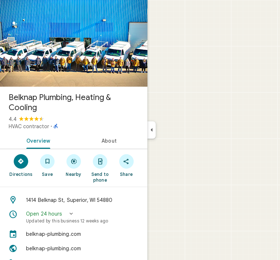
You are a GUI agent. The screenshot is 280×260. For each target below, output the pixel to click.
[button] (73, 217)
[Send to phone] (100, 168)
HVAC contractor (29, 126)
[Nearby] (74, 165)
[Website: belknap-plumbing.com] (73, 248)
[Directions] (21, 165)
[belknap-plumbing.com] (73, 234)
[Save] (47, 165)
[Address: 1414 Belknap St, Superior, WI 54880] (73, 200)
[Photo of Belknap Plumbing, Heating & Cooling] (73, 43)
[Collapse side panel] (151, 130)
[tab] (36, 140)
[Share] (126, 165)
